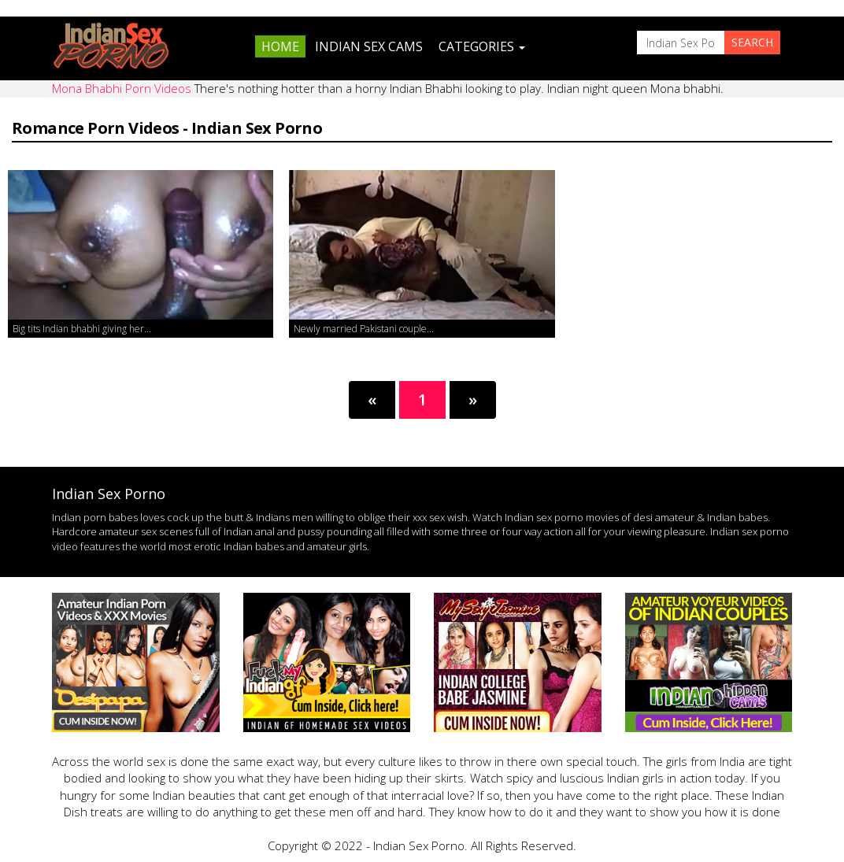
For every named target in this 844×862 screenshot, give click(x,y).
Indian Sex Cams (369, 46)
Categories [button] (482, 46)
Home (280, 46)
